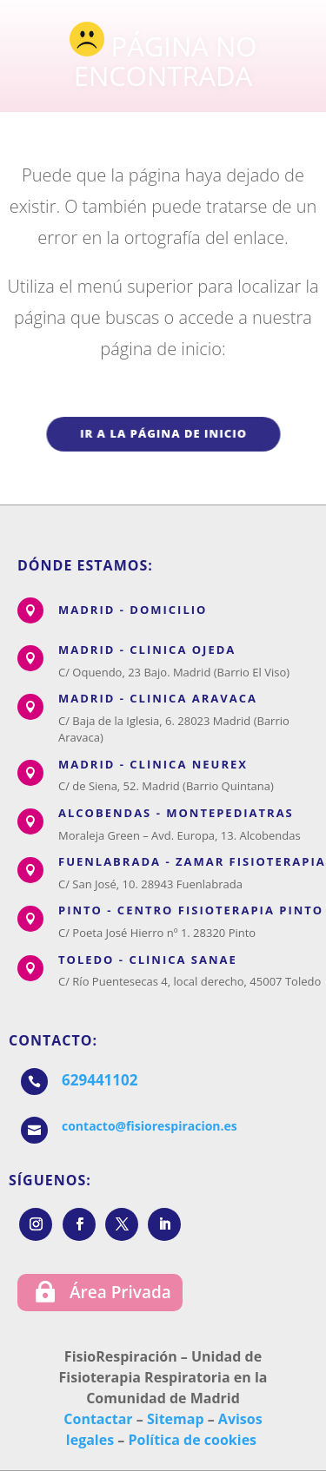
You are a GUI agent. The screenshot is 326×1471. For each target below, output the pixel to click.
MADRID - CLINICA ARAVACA (157, 698)
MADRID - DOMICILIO (132, 609)
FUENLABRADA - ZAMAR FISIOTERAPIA (192, 861)
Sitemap (175, 1418)
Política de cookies (192, 1439)
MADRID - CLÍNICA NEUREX (153, 764)
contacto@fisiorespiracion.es (149, 1126)
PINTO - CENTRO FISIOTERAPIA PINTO (190, 910)
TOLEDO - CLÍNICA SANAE (147, 959)
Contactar (97, 1418)
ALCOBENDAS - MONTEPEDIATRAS (176, 813)
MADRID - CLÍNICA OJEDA (147, 649)
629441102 (99, 1080)
